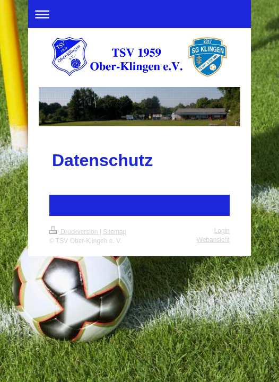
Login (222, 231)
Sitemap (114, 232)
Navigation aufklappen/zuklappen (139, 14)
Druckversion (74, 232)
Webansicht (213, 240)
